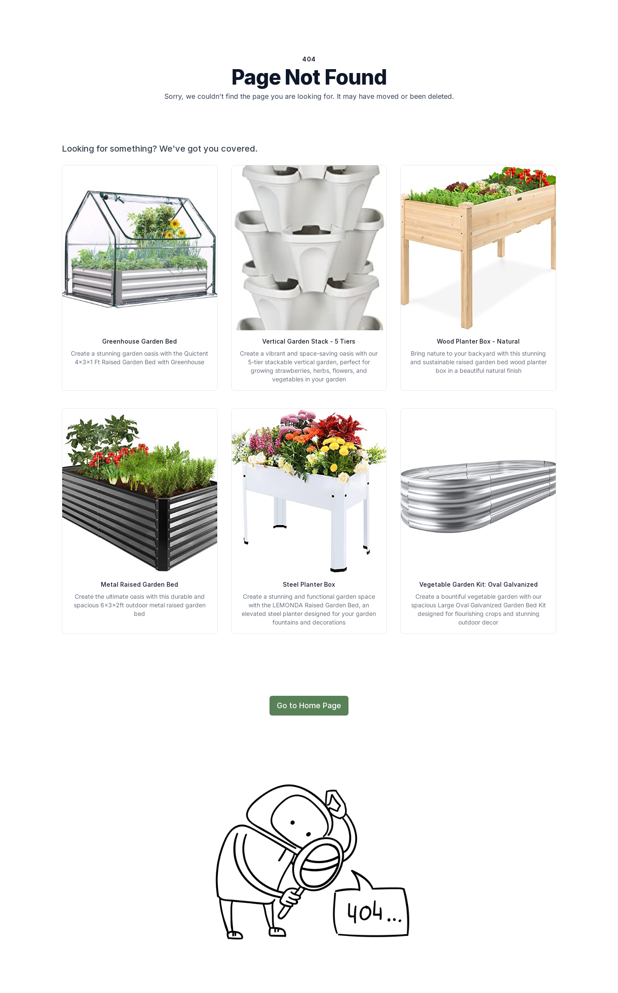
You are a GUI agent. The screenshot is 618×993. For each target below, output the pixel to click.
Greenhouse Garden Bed (139, 341)
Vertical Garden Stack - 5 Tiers (308, 341)
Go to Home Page (309, 705)
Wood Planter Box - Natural (478, 341)
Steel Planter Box (309, 584)
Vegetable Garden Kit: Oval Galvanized (478, 584)
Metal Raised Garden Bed (139, 584)
